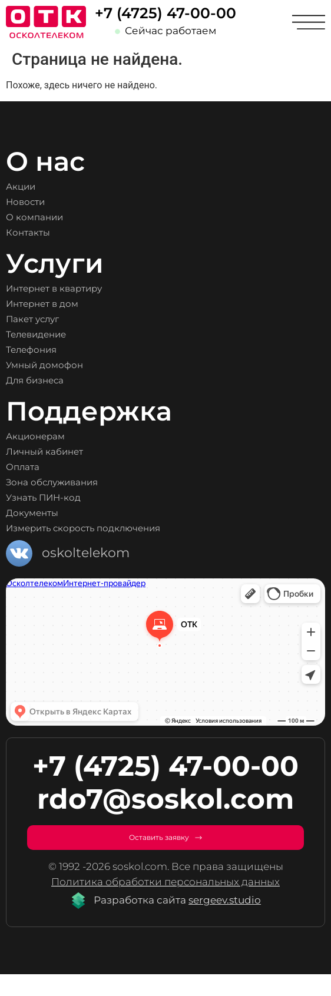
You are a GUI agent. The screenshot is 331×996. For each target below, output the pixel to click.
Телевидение (51, 334)
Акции (27, 187)
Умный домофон (61, 365)
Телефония (43, 350)
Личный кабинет (62, 452)
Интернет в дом (58, 304)
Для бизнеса (49, 380)
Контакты (37, 233)
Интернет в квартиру (76, 289)
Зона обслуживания (74, 482)
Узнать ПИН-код (60, 498)
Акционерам (49, 436)
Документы (44, 513)
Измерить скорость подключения (119, 528)
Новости (34, 202)
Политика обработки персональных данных (165, 903)
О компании (48, 217)
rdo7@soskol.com (165, 799)
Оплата (30, 467)
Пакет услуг (45, 319)
